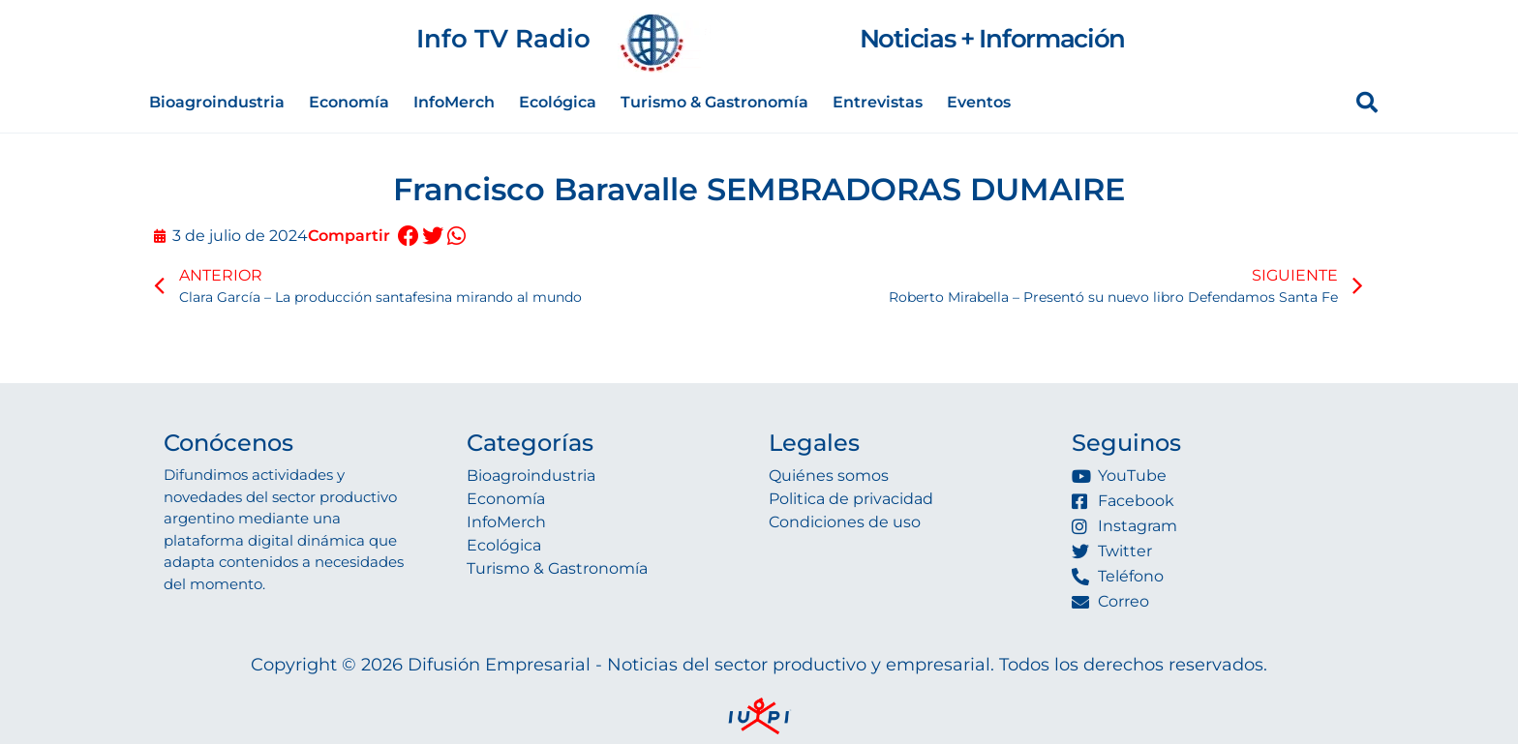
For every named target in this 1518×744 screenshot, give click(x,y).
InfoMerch (454, 102)
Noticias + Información (992, 38)
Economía (349, 102)
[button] (408, 236)
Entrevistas (878, 102)
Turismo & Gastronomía (714, 102)
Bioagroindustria (217, 102)
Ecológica (557, 102)
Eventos (979, 102)
